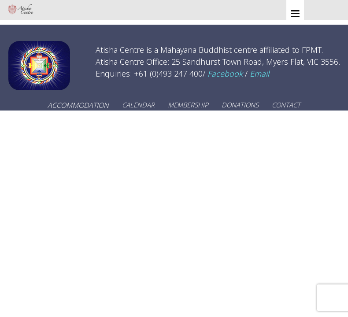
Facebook (225, 73)
